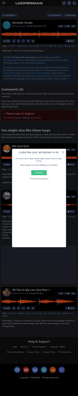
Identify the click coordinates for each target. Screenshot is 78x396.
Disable (39, 173)
